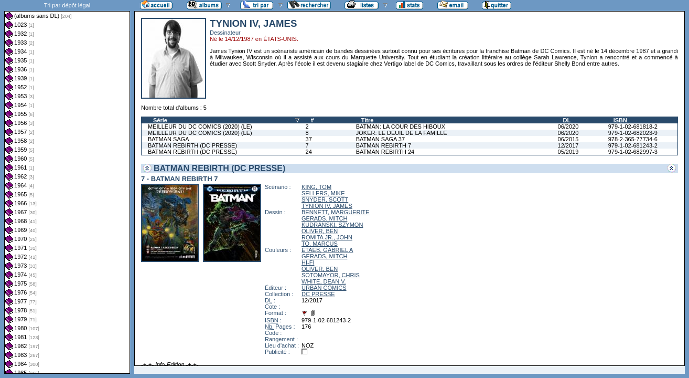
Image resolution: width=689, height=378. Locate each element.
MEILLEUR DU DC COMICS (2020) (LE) (200, 126)
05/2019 (568, 152)
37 (309, 139)
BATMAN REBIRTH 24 (385, 152)
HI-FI (308, 262)
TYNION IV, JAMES (327, 206)
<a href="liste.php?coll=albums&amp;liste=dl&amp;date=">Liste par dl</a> (67, 187)
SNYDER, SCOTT (325, 199)
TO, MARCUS (320, 243)
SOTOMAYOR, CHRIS (331, 275)
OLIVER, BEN (320, 231)
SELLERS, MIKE (323, 193)
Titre (367, 120)
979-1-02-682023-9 (633, 133)
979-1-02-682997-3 (633, 152)
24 (309, 152)
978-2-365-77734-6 (633, 139)
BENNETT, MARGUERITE (336, 212)
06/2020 (568, 126)
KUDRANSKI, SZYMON (332, 225)
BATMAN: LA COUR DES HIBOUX (400, 126)
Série (160, 120)
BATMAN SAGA (168, 139)
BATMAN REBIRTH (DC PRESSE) (192, 145)
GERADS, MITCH (324, 218)
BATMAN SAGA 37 (380, 139)
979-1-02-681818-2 (633, 126)
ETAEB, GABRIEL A (327, 250)
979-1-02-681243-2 (633, 145)
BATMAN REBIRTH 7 (383, 145)
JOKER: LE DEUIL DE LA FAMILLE (401, 133)
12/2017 (568, 145)
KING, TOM (316, 187)
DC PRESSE (318, 294)
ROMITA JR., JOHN (327, 237)
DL (567, 120)
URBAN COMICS (324, 288)
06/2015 (568, 139)
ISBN (620, 120)
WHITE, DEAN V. (324, 281)
